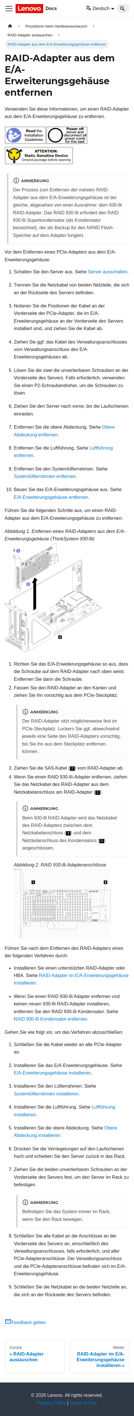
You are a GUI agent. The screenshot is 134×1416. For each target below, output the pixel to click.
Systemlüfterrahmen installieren (46, 1093)
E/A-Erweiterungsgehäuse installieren (52, 1072)
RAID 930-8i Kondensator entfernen (50, 1019)
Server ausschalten (107, 271)
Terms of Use (83, 1403)
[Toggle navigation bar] (9, 8)
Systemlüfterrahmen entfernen (45, 476)
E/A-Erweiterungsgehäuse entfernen (51, 497)
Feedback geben (25, 1322)
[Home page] (10, 26)
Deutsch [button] (98, 8)
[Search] (123, 8)
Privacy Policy (51, 1403)
